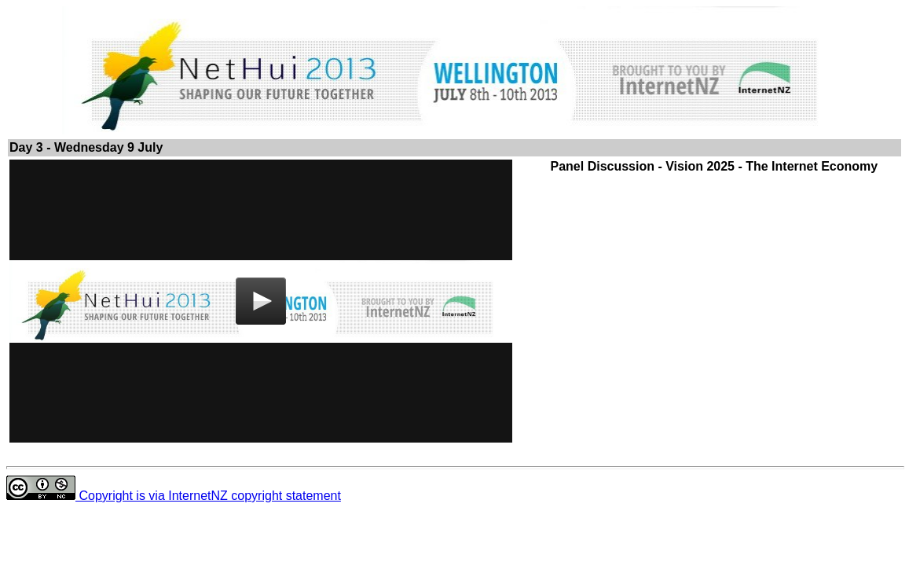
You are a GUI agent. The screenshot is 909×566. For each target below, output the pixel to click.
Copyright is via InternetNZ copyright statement (173, 495)
